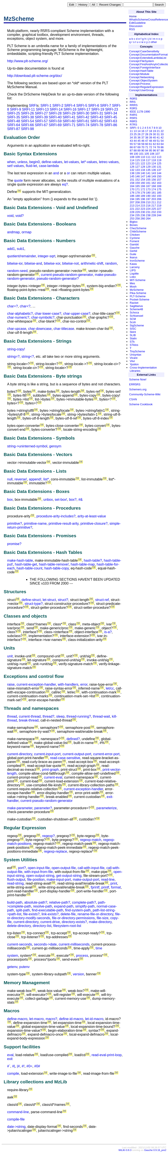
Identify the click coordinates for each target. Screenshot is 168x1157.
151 (132, 179)
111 (148, 157)
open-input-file (39, 868)
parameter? (43, 808)
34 (131, 137)
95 (150, 150)
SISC (133, 328)
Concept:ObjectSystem (143, 80)
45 (139, 140)
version (78, 974)
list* (46, 479)
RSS (132, 29)
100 (136, 153)
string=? (13, 356)
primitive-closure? (93, 523)
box (10, 499)
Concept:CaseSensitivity (144, 51)
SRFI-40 (55, 117)
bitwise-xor (52, 263)
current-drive (50, 922)
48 (150, 140)
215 (143, 205)
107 (157, 153)
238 (148, 215)
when (11, 162)
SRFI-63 (110, 121)
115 (137, 160)
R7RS (133, 124)
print (113, 883)
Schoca (134, 312)
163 (159, 182)
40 (154, 137)
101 (141, 153)
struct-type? (34, 604)
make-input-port (59, 879)
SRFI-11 (28, 109)
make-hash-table (20, 560)
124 (153, 163)
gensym (55, 446)
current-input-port (47, 754)
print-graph (50, 769)
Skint (133, 332)
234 (132, 215)
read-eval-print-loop (107, 1055)
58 (139, 144)
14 (139, 131)
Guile (133, 254)
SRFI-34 (110, 113)
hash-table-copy (56, 568)
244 (159, 215)
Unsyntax (135, 354)
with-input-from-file (38, 872)
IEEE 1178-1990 (140, 111)
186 (132, 195)
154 (143, 179)
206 (159, 199)
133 (137, 170)
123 (148, 163)
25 (135, 134)
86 (162, 147)
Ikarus (133, 257)
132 (132, 170)
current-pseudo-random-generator (67, 275)
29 (150, 134)
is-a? (108, 632)
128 (143, 166)
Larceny (135, 267)
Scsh (133, 322)
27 (142, 134)
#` (8, 1066)
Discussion (136, 26)
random (111, 263)
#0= (29, 1066)
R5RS (133, 118)
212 (159, 202)
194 (132, 199)
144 (159, 173)
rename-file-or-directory (95, 914)
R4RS (133, 114)
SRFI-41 (69, 117)
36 (139, 137)
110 (143, 157)
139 (137, 173)
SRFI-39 (41, 117)
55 (131, 144)
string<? (27, 356)
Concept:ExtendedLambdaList (147, 57)
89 (139, 150)
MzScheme (137, 289)
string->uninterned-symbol (27, 446)
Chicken (135, 234)
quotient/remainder (21, 256)
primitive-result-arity (63, 523)
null (10, 479)
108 (132, 157)
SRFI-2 (57, 105)
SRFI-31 (96, 113)
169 (159, 186)
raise (11, 684)
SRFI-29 (69, 113)
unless (22, 162)
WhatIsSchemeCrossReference (148, 19)
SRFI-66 (27, 125)
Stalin (133, 338)
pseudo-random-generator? (58, 278)
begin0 (34, 162)
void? (19, 216)
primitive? (14, 523)
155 (148, 179)
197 (148, 199)
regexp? (48, 836)
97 (158, 150)
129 (148, 166)
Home (133, 16)
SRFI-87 (13, 129)
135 (148, 170)
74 (154, 147)
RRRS (133, 105)
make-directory (100, 922)
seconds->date (45, 944)
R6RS (133, 121)
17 (146, 131)
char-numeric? (18, 317)
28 (146, 134)
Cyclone (135, 238)
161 (148, 182)
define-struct (31, 600)
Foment (134, 241)
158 (132, 182)
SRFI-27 (41, 113)
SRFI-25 (13, 113)
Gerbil (133, 251)
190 (148, 195)
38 (146, 137)
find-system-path (78, 910)
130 (153, 166)
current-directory (19, 754)
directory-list (42, 926)
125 (159, 163)
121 (137, 163)
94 (146, 150)
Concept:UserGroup (141, 90)
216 (148, 205)
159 (137, 182)
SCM (133, 319)
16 (142, 131)
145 (132, 176)
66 (131, 147)
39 (150, 137)
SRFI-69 (55, 125)
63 (158, 144)
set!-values (15, 166)
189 (143, 195)
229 (137, 212)
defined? (73, 739)
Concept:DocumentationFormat (148, 54)
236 (143, 215)
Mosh (133, 286)
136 (153, 170)
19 (154, 131)
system (12, 955)
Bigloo (133, 221)
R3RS (133, 108)
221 (132, 208)
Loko (133, 276)
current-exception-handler (36, 684)
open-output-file (64, 868)
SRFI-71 (69, 125)
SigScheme (137, 325)
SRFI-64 (13, 125)
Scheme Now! (138, 379)
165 (137, 186)
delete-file (68, 914)
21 (158, 131)
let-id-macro (94, 1019)
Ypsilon (134, 364)
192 (153, 195)
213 (132, 205)
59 (142, 144)
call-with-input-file (91, 868)
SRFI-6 (93, 105)
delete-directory (19, 926)
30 (154, 134)
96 (154, 150)
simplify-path (85, 906)
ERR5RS (135, 384)
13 (135, 131)
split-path (23, 910)
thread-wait (101, 716)
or (68, 173)
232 (153, 212)
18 (150, 131)
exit (10, 1059)
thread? (48, 716)
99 (131, 153)
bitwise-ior (15, 263)
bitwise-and (33, 263)
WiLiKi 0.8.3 (124, 1150)
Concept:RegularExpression (146, 87)
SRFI (33, 105)
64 (162, 144)
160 (143, 182)
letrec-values (109, 162)
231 (148, 212)
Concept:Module (139, 74)
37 (142, 137)
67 (135, 147)
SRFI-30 (82, 113)
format (116, 887)
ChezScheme (138, 228)
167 (148, 186)
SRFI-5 (81, 105)
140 (143, 173)
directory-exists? (74, 922)
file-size (102, 918)
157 (159, 179)
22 (162, 131)
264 (148, 218)
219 (159, 205)
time (99, 948)
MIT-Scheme (137, 280)
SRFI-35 (13, 117)
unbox (48, 499)
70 (142, 147)
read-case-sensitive (65, 758)
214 (137, 205)
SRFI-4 (69, 105)
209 (143, 202)
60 (146, 144)
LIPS (133, 270)
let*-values (89, 162)
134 (143, 170)
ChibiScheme (138, 231)
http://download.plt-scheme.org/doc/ (34, 76)
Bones (133, 225)
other (154, 42)
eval (10, 1055)
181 (153, 192)
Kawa (133, 263)
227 (159, 208)
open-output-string (40, 875)
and (56, 173)
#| (13, 1066)
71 (146, 147)
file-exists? (31, 914)
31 (158, 134)
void (10, 216)
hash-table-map (83, 564)
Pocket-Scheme (139, 299)
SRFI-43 (96, 117)
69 (139, 147)
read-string (15, 883)
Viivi (132, 361)
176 (132, 192)
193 (159, 195)
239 (153, 215)
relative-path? (59, 902)
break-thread (29, 720)
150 (159, 176)
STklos (134, 344)
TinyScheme (137, 351)
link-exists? (50, 914)
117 (148, 160)
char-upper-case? (76, 313)
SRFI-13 (42, 109)
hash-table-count (29, 568)
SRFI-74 (82, 125)
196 (143, 199)
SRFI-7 (105, 105)
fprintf (95, 887)
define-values (52, 162)
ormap (26, 232)
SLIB (133, 335)
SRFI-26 (27, 113)
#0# (37, 1066)
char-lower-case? (48, 313)
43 (131, 140)
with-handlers (68, 684)
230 (143, 212)
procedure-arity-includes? (56, 516)
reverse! (21, 479)
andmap (13, 232)
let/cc (110, 688)
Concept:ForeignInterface (144, 67)
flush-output (16, 879)
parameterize (106, 808)
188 (137, 195)
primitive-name (35, 523)
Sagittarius (136, 306)
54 (162, 140)
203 (153, 199)
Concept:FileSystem (141, 61)
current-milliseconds (74, 944)
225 (153, 208)
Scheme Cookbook (141, 404)
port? (22, 868)
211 (153, 202)
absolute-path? (35, 902)
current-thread (30, 716)
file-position (36, 879)
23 (131, 134)
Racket (134, 302)
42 (162, 137)
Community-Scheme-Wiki (144, 394)
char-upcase (16, 329)
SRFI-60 (69, 121)
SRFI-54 (27, 121)
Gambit (134, 244)
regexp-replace (55, 851)
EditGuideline (137, 22)
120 (132, 163)
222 (137, 208)
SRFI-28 (55, 113)
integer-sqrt (46, 256)
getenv (12, 967)
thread (12, 716)
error (83, 684)
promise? (14, 544)
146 (137, 176)
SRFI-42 (82, 117)
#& (80, 499)
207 (132, 202)
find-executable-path (47, 910)
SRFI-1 (46, 105)
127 (137, 166)
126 (132, 166)
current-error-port (106, 754)
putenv (24, 967)
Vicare (133, 357)
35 (135, 137)
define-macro (17, 1019)
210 (148, 202)
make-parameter (19, 808)
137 (159, 170)
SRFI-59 (55, 121)
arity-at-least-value (92, 516)
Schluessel (136, 315)
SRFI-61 (82, 121)
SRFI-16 (70, 109)
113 (159, 157)
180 (148, 192)
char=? (12, 306)
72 (150, 147)
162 (153, 182)
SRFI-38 (27, 117)
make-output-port (86, 879)
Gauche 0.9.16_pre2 (155, 1150)
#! (23, 1066)
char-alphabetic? (20, 313)
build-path (14, 902)
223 (143, 208)
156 (153, 179)
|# (18, 1066)
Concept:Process (139, 83)
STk (132, 341)
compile (13, 1073)
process (82, 955)
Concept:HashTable (141, 70)
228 (132, 212)
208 (137, 202)
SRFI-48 (13, 121)
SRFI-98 (27, 129)
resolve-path (42, 906)
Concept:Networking (141, 77)
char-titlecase (63, 329)
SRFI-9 (15, 109)
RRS (133, 101)
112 (153, 157)
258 (137, 218)
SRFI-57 (41, 121)
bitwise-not (70, 263)
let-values (71, 162)
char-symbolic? (43, 317)
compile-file (16, 1119)
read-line (108, 879)
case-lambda (49, 166)
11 (131, 131)
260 (143, 218)
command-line (18, 1112)
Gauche (134, 247)
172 (143, 189)
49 (154, 140)
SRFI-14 (56, 109)
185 (159, 192)
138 (132, 173)
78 (158, 147)
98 (162, 150)
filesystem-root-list (67, 926)
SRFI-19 (97, 109)
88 (135, 150)
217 (153, 205)
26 (139, 134)
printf (105, 887)
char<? (25, 306)
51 (158, 140)
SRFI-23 (111, 109)
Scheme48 (136, 309)
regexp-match (90, 840)
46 (142, 140)
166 (143, 186)
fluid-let (31, 166)
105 (146, 153)
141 (148, 173)
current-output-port (77, 754)
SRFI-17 (84, 109)
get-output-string (69, 875)
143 (153, 173)
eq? (65, 184)
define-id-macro (71, 1019)
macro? (51, 1019)
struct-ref (102, 600)
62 (154, 144)
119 (159, 160)
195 (137, 199)
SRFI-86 (110, 125)
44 (135, 140)
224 (148, 208)
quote (18, 180)
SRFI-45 (110, 117)
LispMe (134, 273)
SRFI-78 (96, 125)
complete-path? (84, 902)
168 (153, 186)
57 (135, 144)
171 (137, 189)
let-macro (36, 1019)
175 (159, 189)
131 (159, 166)
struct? (63, 600)
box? (73, 499)
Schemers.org (138, 389)
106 (152, 153)
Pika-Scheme (138, 293)
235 (137, 215)
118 (153, 160)
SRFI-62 (96, 121)
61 (150, 144)
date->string (16, 1126)
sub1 (20, 249)
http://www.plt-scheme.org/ (27, 61)
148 (148, 176)
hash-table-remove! (54, 564)
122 (143, 163)
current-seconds (19, 944)
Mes (132, 283)
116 (143, 160)
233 (159, 212)
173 (148, 189)
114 (132, 160)
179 (143, 192)
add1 (11, 249)
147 (143, 176)
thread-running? (78, 716)
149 (153, 176)
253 (132, 218)
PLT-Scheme (137, 296)
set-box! (61, 499)
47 (146, 140)
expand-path (63, 906)
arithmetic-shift (92, 263)
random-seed (17, 271)
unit (10, 656)
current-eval (53, 777)
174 (153, 189)
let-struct (49, 600)
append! (35, 479)
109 (137, 157)
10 (160, 127)
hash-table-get (26, 564)
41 (158, 137)
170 (132, 189)
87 (131, 150)
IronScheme (137, 260)
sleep (60, 716)
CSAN (133, 399)
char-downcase (40, 329)
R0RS (133, 98)
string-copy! (16, 349)
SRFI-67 (41, 125)
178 (137, 192)
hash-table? (93, 560)
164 (132, 186)
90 (142, 150)
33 (162, 134)
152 (137, 179)
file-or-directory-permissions (73, 918)
